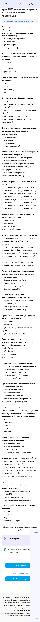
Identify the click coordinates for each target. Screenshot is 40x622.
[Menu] (5, 3)
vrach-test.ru (15, 407)
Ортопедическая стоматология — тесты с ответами (20, 21)
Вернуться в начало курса (20, 573)
